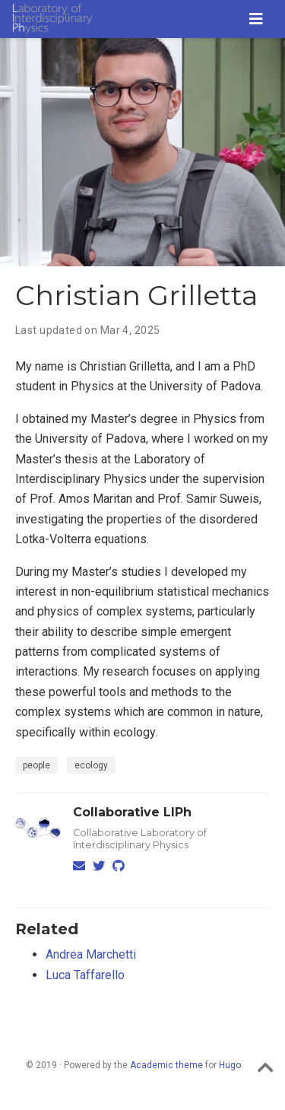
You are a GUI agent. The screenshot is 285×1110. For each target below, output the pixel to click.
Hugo (230, 1065)
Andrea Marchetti (91, 954)
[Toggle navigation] (256, 19)
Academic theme (166, 1065)
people (36, 765)
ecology (91, 765)
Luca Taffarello (85, 975)
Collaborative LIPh (132, 812)
